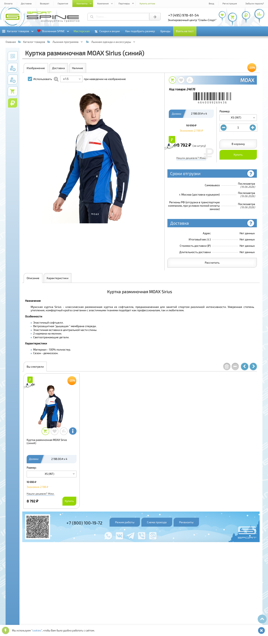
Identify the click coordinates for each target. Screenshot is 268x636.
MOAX (247, 80)
